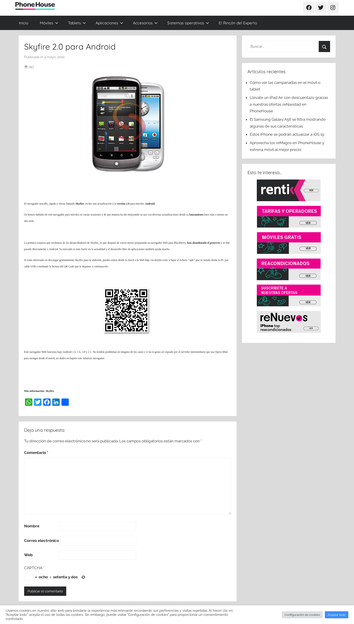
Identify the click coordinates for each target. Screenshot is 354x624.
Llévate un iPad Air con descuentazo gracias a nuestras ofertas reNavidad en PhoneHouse (289, 104)
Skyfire (79, 203)
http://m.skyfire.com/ (156, 260)
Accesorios (145, 22)
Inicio (23, 22)
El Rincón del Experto (238, 22)
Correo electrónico (41, 540)
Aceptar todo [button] (337, 614)
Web (28, 555)
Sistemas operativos (188, 22)
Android (150, 203)
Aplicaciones (109, 22)
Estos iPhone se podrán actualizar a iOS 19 (287, 134)
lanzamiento (196, 214)
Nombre (31, 526)
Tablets (77, 22)
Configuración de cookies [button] (302, 614)
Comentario (36, 452)
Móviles (49, 22)
